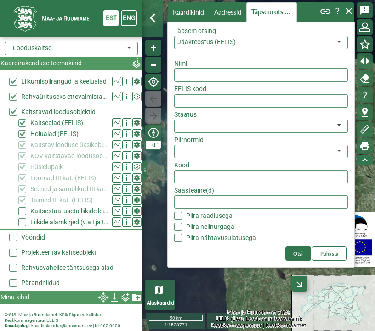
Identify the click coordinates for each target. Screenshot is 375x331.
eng (129, 18)
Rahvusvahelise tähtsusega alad (67, 267)
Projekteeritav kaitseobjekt (59, 252)
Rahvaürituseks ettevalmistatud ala (64, 96)
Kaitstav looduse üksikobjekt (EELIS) (69, 144)
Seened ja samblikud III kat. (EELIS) (69, 189)
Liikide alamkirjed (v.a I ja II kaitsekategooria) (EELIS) (69, 222)
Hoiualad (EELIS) (54, 133)
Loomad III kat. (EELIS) (63, 178)
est (111, 18)
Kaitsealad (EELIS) (56, 122)
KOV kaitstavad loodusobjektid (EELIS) (69, 156)
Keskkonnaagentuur (25, 320)
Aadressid (229, 12)
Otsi (335, 61)
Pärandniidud (40, 282)
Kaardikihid (189, 12)
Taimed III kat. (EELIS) (61, 200)
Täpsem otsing (273, 12)
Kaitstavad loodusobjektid (58, 111)
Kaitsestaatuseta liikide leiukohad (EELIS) (69, 211)
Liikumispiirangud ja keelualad (64, 81)
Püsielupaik (46, 167)
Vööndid (33, 237)
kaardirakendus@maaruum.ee (61, 325)
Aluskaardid (160, 303)
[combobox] (71, 48)
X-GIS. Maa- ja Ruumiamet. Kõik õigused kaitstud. (54, 314)
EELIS (52, 320)
